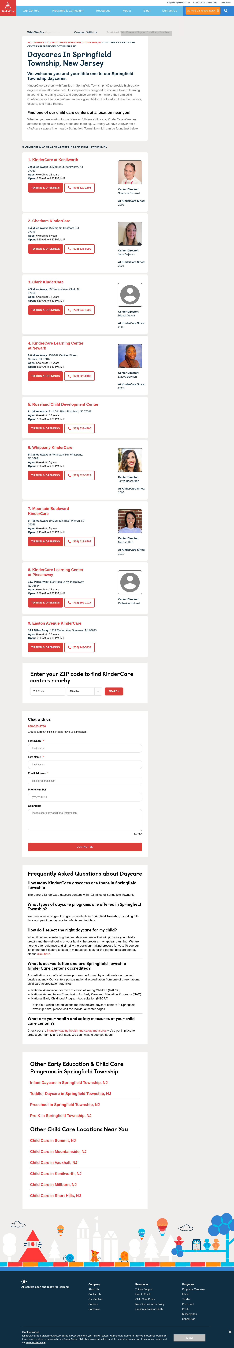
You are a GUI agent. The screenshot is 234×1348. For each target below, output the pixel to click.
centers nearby (201, 11)
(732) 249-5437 (79, 647)
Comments (34, 806)
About (127, 10)
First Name (85, 746)
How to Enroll (143, 1294)
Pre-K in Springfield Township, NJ (61, 1115)
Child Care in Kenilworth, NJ (56, 1173)
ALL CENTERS (35, 42)
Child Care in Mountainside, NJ (58, 1151)
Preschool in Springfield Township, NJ (65, 1104)
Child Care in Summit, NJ (53, 1140)
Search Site (225, 12)
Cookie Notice (70, 1339)
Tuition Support (144, 1289)
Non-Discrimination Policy (149, 1304)
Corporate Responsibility (149, 1309)
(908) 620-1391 (79, 187)
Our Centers (31, 10)
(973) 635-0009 (79, 248)
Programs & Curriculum (67, 10)
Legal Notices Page (35, 1342)
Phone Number (85, 794)
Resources (103, 10)
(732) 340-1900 (79, 309)
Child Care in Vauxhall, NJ (53, 1162)
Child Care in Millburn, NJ (53, 1184)
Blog (146, 10)
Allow (189, 1338)
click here (43, 954)
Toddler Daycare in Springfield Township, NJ (70, 1093)
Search (114, 691)
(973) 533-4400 (79, 428)
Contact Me (85, 847)
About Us (94, 1289)
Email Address (85, 778)
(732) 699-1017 (79, 602)
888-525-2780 (37, 726)
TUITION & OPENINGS (45, 187)
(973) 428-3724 (79, 475)
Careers (93, 1304)
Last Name (85, 762)
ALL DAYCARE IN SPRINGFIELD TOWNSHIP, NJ (74, 42)
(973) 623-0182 (79, 376)
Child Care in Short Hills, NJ (55, 1195)
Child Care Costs (145, 1299)
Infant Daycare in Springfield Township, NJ (69, 1082)
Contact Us (169, 10)
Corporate (94, 1309)
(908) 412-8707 (79, 541)
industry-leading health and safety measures (77, 1030)
